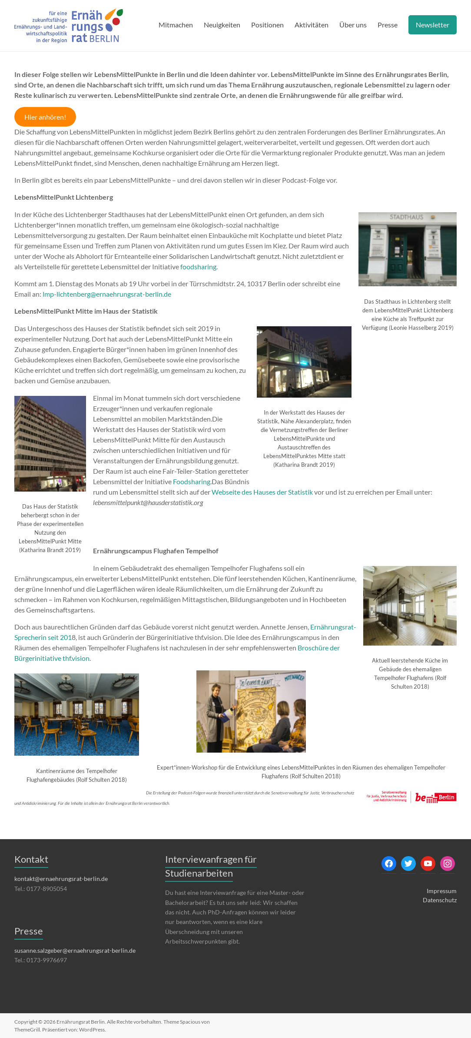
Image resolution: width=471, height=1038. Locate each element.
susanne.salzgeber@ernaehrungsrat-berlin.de (75, 950)
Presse (388, 24)
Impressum (442, 890)
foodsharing (198, 266)
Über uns (353, 24)
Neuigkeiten (222, 24)
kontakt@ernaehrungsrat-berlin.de (61, 878)
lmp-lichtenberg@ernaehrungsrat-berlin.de (107, 294)
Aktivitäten (311, 24)
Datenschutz (440, 900)
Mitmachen (176, 24)
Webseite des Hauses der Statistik (263, 492)
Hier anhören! (45, 117)
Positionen (267, 24)
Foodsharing (191, 481)
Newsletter (432, 24)
